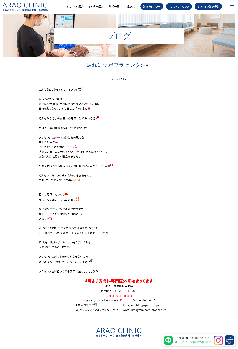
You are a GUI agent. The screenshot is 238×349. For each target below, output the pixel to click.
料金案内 (130, 6)
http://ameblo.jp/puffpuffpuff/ (142, 305)
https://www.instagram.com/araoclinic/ (139, 310)
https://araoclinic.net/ (140, 300)
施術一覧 (114, 6)
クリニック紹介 (75, 6)
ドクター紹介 (96, 6)
